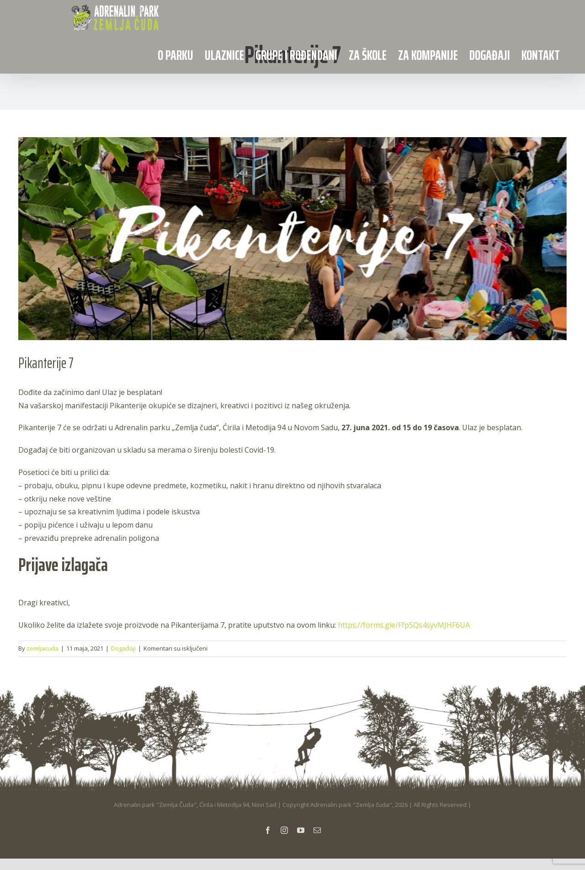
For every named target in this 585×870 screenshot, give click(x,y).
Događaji (123, 648)
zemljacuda (42, 648)
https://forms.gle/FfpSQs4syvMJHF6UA (404, 625)
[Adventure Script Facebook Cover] (292, 238)
